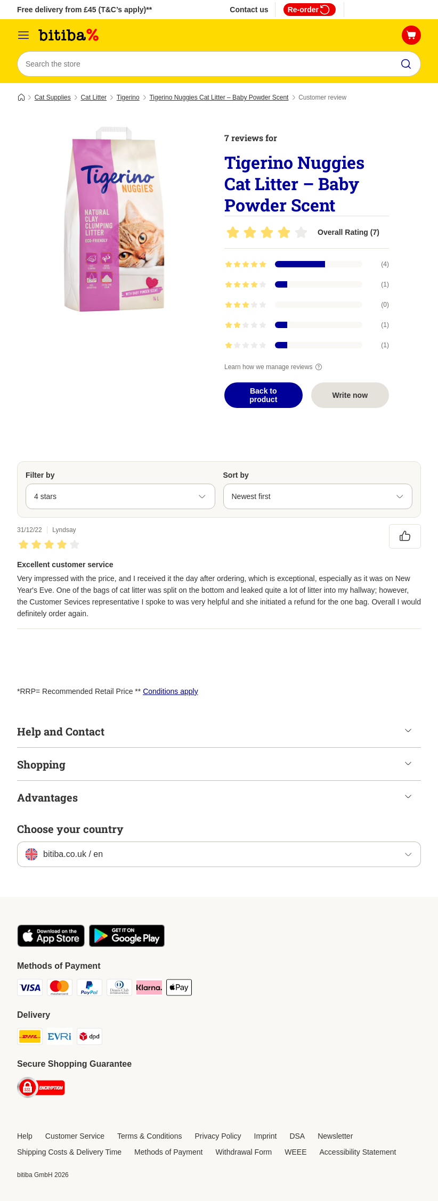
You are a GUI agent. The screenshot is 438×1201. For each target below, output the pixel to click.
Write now (350, 395)
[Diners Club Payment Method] (119, 989)
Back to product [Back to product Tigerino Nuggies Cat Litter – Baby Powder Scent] (263, 395)
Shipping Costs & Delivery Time (69, 1152)
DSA (297, 1136)
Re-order (309, 9)
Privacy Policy (217, 1136)
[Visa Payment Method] (30, 989)
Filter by (40, 475)
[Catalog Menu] (23, 35)
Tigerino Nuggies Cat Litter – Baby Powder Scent (218, 97)
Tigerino (128, 97)
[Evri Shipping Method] (59, 1038)
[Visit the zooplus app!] (51, 944)
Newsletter (335, 1136)
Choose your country (70, 828)
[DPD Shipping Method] (89, 1038)
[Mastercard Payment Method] (59, 989)
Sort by (236, 475)
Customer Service (74, 1136)
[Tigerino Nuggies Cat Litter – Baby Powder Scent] (118, 221)
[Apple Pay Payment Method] (179, 989)
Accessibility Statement (358, 1152)
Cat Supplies (53, 97)
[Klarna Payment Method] (149, 989)
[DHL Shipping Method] (30, 1038)
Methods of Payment (168, 1152)
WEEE (295, 1152)
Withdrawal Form (243, 1152)
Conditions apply (170, 691)
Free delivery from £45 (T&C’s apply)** (84, 9)
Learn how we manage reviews (274, 367)
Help (25, 1136)
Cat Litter (93, 97)
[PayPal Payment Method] (89, 989)
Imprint (265, 1136)
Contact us (249, 9)
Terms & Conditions (149, 1136)
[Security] (41, 1089)
